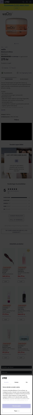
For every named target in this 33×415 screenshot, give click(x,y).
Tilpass (16, 410)
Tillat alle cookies (16, 406)
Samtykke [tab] (6, 382)
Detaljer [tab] (16, 382)
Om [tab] (27, 382)
